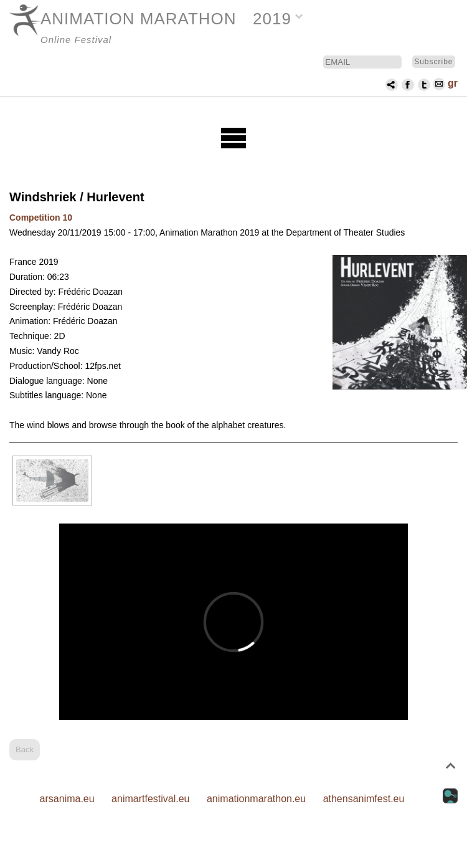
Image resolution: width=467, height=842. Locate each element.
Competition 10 (40, 217)
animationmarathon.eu (256, 798)
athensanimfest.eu (364, 798)
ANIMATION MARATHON (138, 18)
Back (25, 749)
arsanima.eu (67, 798)
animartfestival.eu (150, 798)
